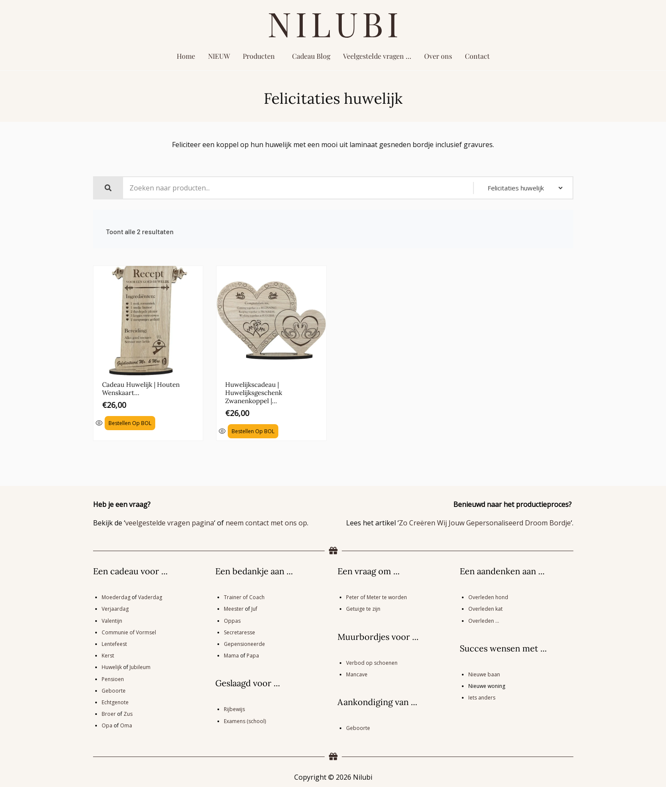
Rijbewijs (234, 708)
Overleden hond (488, 596)
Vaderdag (150, 596)
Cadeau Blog (311, 55)
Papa (253, 655)
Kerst (108, 655)
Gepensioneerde (244, 643)
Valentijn (112, 620)
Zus (128, 713)
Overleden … (483, 620)
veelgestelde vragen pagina (169, 522)
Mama (231, 655)
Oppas (232, 620)
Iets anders (481, 697)
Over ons (438, 55)
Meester (234, 608)
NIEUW (219, 55)
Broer (109, 713)
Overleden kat (485, 608)
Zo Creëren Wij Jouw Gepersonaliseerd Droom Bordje (485, 522)
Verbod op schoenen (372, 662)
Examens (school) (245, 720)
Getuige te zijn (363, 608)
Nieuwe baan (484, 673)
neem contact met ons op (266, 522)
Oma (126, 725)
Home (186, 55)
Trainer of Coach (244, 596)
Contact (477, 55)
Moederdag (116, 596)
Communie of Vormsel (129, 631)
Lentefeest (114, 643)
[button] (261, 56)
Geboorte (114, 690)
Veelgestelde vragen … (377, 55)
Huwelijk (112, 666)
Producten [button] (259, 55)
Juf (254, 608)
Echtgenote (115, 701)
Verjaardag (115, 608)
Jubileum (140, 666)
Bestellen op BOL (129, 422)
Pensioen (113, 678)
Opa (107, 725)
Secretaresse (239, 631)
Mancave (357, 673)
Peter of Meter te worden (376, 596)
